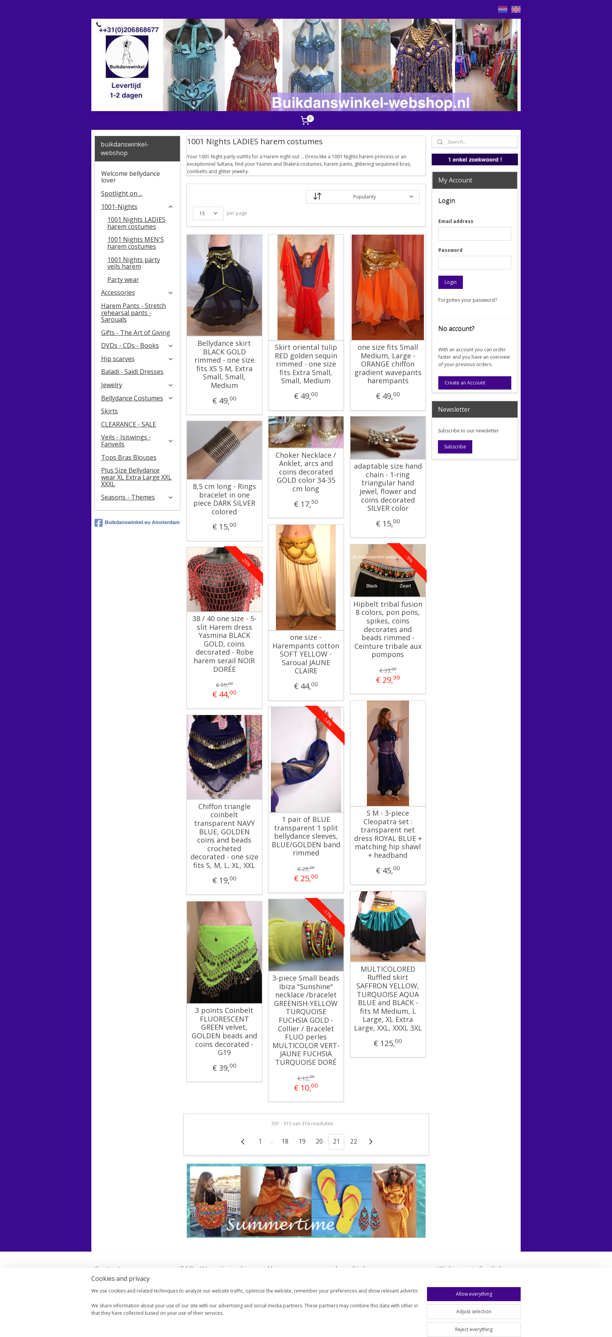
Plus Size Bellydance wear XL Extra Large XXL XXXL (136, 477)
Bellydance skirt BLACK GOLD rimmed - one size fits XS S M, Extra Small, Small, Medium (224, 364)
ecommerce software (357, 1323)
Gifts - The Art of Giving (135, 332)
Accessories (137, 292)
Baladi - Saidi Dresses (132, 371)
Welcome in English (470, 1268)
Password (450, 250)
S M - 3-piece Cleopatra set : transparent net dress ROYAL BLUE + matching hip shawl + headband (388, 834)
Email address (455, 221)
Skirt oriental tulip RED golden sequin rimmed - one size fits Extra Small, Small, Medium (305, 364)
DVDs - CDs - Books (137, 345)
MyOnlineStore (426, 1323)
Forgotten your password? (467, 300)
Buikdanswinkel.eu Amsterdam (137, 523)
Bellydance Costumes (137, 398)
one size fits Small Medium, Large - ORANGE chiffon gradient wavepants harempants (387, 364)
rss (326, 1323)
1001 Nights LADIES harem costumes (136, 223)
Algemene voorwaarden (305, 1268)
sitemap (309, 1323)
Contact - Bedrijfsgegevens (123, 1273)
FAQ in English (462, 1281)
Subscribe (455, 446)
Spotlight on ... (121, 193)
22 (353, 1141)
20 (319, 1141)
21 (336, 1141)
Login (451, 282)
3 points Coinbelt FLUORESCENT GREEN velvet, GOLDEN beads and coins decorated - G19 (224, 1031)
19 (302, 1141)
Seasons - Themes (137, 497)
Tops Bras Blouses (129, 457)
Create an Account (465, 382)
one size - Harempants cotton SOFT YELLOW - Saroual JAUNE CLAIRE (305, 654)
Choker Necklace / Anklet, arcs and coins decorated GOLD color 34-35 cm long (306, 472)
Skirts (109, 411)
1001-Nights (137, 206)
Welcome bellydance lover (130, 177)
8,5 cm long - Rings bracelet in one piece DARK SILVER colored (224, 499)
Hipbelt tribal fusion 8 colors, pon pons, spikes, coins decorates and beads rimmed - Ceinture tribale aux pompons (387, 629)
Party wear (123, 279)
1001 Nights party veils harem (133, 263)
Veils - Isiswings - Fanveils (137, 440)
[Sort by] (362, 196)
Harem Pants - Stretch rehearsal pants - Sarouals (133, 312)
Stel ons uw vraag (381, 1268)
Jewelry (137, 385)
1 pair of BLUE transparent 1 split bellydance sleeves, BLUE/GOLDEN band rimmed (305, 836)
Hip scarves (137, 358)
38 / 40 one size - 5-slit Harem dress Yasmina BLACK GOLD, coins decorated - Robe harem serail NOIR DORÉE (224, 643)
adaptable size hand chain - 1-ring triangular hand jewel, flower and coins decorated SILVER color (388, 487)
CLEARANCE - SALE (128, 424)
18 (284, 1141)
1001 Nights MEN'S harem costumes (135, 243)
